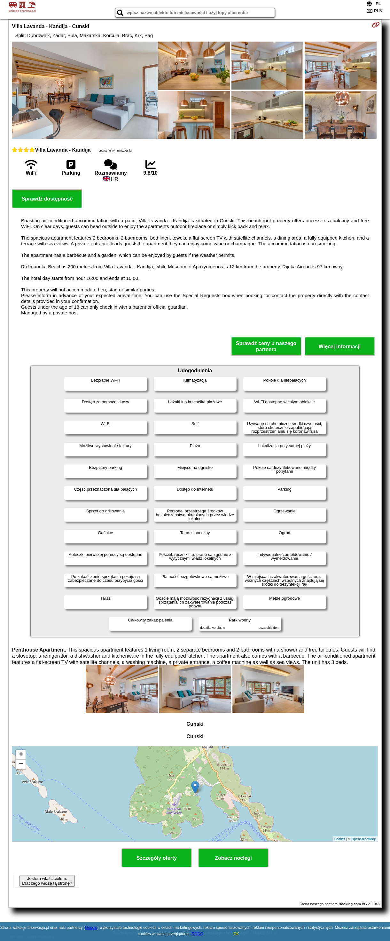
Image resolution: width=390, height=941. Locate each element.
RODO (197, 934)
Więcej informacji (340, 346)
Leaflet (339, 839)
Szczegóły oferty (156, 858)
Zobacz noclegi (233, 858)
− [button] (21, 764)
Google (91, 927)
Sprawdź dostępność (47, 199)
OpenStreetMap (363, 839)
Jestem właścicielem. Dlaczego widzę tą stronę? (47, 881)
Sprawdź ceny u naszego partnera (266, 346)
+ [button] (21, 755)
